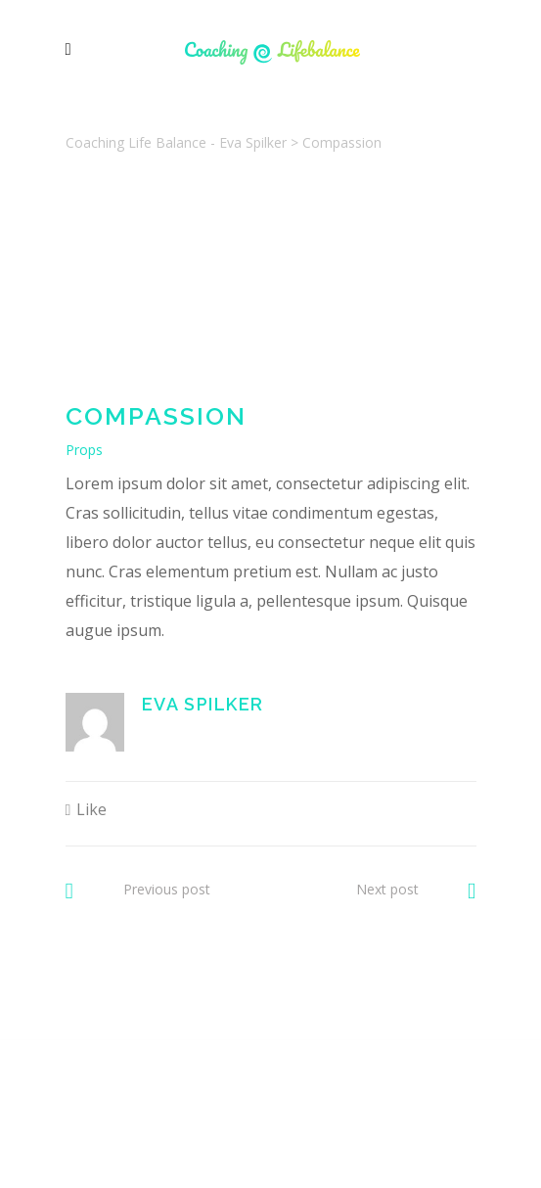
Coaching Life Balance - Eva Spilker (176, 142)
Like (91, 809)
